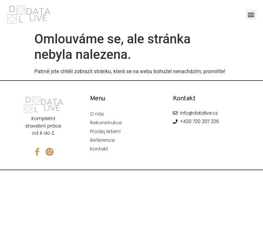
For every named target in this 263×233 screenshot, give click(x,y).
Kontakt (99, 148)
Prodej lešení (105, 131)
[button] (251, 14)
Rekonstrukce (106, 122)
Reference (102, 140)
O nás (97, 113)
